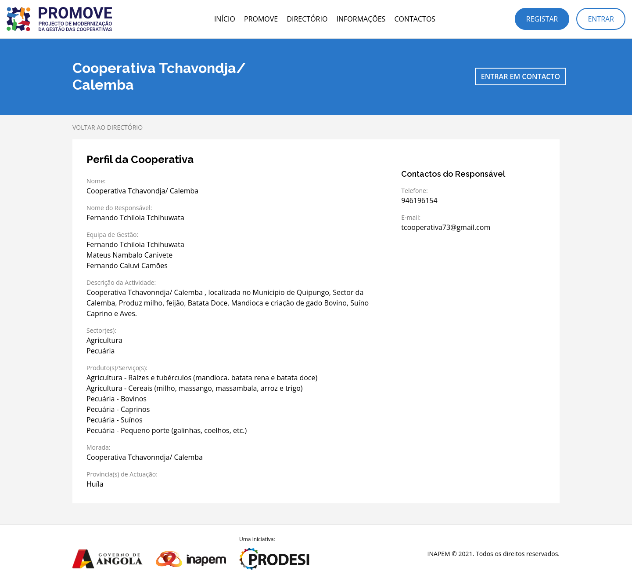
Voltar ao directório (107, 127)
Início (224, 19)
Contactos (414, 19)
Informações (361, 19)
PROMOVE (261, 19)
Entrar (601, 19)
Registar (542, 19)
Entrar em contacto (520, 76)
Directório (307, 19)
